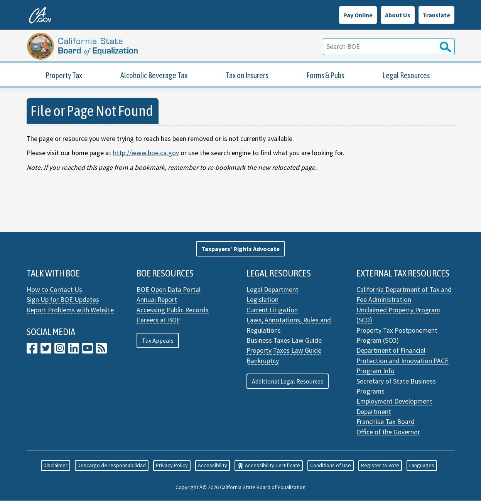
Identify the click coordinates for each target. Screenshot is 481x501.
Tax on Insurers (247, 75)
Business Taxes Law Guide (284, 341)
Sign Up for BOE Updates (63, 300)
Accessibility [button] (212, 465)
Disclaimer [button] (56, 465)
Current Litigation (272, 310)
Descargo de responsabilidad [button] (112, 465)
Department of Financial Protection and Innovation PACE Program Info (402, 361)
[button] (240, 249)
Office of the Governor (388, 432)
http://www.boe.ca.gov (146, 153)
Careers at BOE (159, 320)
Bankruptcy (262, 361)
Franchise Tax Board (385, 422)
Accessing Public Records (173, 310)
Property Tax (64, 75)
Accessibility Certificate (268, 465)
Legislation (262, 300)
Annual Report (157, 300)
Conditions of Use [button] (330, 465)
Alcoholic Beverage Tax (153, 75)
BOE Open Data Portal (169, 290)
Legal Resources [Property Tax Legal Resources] (406, 75)
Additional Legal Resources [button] (287, 381)
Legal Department (272, 290)
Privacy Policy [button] (172, 465)
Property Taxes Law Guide (283, 351)
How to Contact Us (54, 290)
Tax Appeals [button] (158, 341)
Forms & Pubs (325, 75)
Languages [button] (421, 465)
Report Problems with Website (70, 310)
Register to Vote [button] (380, 465)
